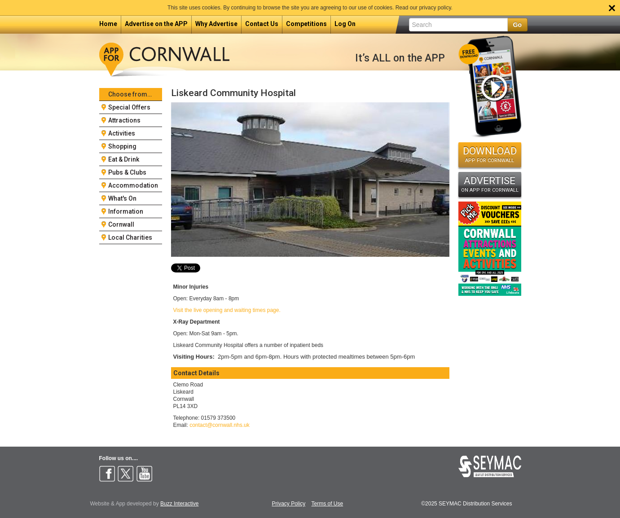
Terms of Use (327, 504)
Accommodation (133, 185)
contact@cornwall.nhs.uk (219, 425)
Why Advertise (216, 23)
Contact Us (261, 23)
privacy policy (435, 7)
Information (125, 211)
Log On (345, 23)
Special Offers (129, 107)
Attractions (124, 120)
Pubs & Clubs (127, 172)
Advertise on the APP (156, 23)
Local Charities (130, 237)
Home (108, 23)
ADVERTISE (489, 184)
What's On (122, 198)
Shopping (122, 146)
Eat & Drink (123, 159)
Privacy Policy (289, 504)
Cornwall (121, 224)
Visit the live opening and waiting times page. (227, 310)
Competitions (306, 23)
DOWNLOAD (489, 154)
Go (517, 24)
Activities (121, 133)
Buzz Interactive (179, 503)
